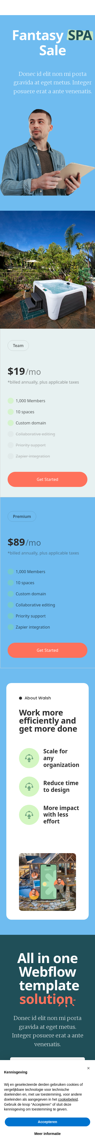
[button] (88, 1068)
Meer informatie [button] (47, 1134)
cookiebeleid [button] (68, 1099)
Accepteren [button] (47, 1122)
